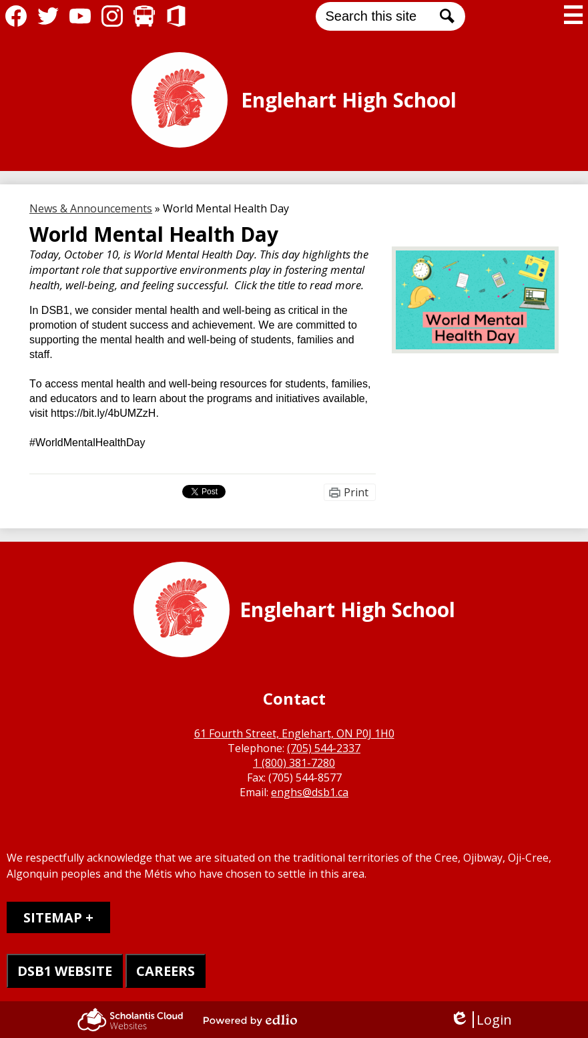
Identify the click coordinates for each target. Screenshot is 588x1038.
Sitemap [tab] (52, 917)
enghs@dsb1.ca (309, 792)
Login (481, 1019)
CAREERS (165, 971)
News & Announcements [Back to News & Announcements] (90, 208)
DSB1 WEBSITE (64, 971)
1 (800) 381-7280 (294, 762)
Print (356, 492)
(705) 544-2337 (323, 748)
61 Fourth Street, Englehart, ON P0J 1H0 (294, 733)
